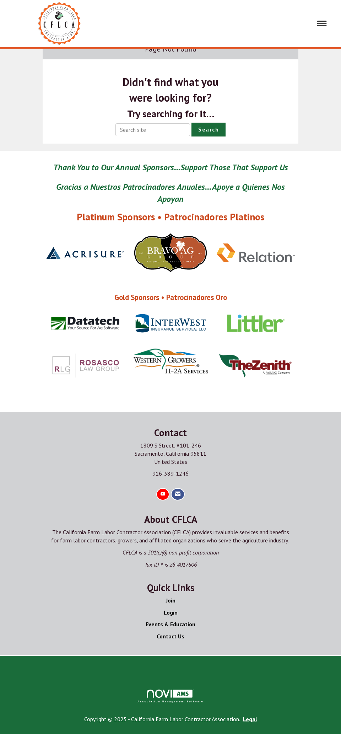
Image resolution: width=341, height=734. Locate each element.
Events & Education (170, 624)
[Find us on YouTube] (162, 494)
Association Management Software (170, 696)
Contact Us (170, 636)
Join (170, 600)
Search (208, 129)
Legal (250, 719)
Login (171, 612)
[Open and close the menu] (224, 23)
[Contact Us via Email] (178, 494)
